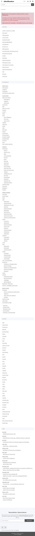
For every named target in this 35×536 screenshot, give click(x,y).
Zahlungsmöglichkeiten (7, 42)
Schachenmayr (5, 400)
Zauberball (6, 179)
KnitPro (3, 219)
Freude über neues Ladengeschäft (10, 474)
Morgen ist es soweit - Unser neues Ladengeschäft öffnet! (15, 475)
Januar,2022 (4, 460)
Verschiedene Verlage (6, 302)
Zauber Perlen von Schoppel (9, 489)
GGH (3, 354)
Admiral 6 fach (7, 152)
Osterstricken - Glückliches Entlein (10, 446)
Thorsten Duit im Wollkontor (9, 458)
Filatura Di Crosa (5, 345)
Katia (3, 361)
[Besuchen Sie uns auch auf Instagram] (5, 527)
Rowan (3, 395)
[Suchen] (16, 4)
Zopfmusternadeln (8, 214)
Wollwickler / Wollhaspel (7, 283)
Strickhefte (4, 290)
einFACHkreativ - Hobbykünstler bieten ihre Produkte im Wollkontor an (17, 468)
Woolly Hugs (5, 423)
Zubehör (5, 240)
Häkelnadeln (6, 201)
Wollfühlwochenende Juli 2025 (9, 433)
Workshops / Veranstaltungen (9, 312)
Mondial (4, 377)
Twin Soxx (6, 175)
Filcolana (4, 110)
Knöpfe (3, 251)
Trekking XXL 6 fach (8, 173)
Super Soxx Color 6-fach (9, 170)
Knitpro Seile (6, 226)
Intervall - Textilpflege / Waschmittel (9, 285)
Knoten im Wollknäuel (7, 499)
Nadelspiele (6, 210)
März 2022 (4, 452)
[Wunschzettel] (30, 1)
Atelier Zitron (5, 324)
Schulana (4, 407)
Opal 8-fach (6, 163)
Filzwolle (4, 189)
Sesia (3, 142)
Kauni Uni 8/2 (7, 120)
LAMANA (4, 122)
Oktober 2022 (5, 448)
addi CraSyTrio (7, 212)
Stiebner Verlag (5, 299)
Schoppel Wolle (5, 138)
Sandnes (4, 397)
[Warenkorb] (32, 1)
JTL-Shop (19, 534)
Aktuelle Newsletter (6, 60)
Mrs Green (4, 379)
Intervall (4, 359)
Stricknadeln (6, 237)
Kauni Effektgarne (7, 117)
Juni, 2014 (4, 496)
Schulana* (4, 140)
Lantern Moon (5, 196)
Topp (3, 418)
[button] (28, 1)
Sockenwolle (5, 91)
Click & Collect (5, 37)
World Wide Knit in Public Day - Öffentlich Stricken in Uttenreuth (16, 438)
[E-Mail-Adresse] (13, 520)
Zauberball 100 (7, 180)
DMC (3, 106)
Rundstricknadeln (7, 203)
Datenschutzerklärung (7, 69)
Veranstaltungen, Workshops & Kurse (10, 51)
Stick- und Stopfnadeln (7, 260)
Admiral (5, 150)
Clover (3, 242)
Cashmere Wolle (5, 184)
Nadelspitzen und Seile (9, 205)
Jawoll (5, 159)
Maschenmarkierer (8, 278)
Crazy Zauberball (7, 155)
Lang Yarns (4, 124)
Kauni (3, 115)
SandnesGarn (5, 133)
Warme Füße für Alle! (7, 464)
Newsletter (4, 58)
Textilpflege (6, 280)
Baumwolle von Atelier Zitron (9, 494)
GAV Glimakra (5, 352)
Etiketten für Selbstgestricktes (10, 267)
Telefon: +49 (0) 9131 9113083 (8, 30)
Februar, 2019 (5, 492)
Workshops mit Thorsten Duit (9, 454)
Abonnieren (29, 520)
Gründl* (4, 112)
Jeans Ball (6, 161)
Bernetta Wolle (5, 331)
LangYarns (6, 293)
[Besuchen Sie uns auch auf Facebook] (2, 527)
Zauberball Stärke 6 (8, 182)
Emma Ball (4, 194)
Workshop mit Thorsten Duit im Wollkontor (12, 450)
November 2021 (5, 472)
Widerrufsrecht (5, 67)
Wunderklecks (7, 177)
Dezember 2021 (5, 466)
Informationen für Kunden (7, 64)
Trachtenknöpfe (7, 256)
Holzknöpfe (6, 253)
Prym (3, 244)
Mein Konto (4, 33)
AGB (3, 71)
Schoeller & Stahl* (6, 137)
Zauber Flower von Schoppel (9, 488)
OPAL (3, 128)
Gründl (3, 356)
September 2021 (5, 482)
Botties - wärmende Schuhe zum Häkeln (11, 470)
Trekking (5, 171)
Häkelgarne (4, 188)
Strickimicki (4, 262)
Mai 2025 (4, 432)
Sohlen (3, 273)
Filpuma (4, 350)
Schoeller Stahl (5, 402)
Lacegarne (4, 89)
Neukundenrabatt (6, 39)
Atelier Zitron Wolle (6, 97)
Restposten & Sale (6, 309)
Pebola (3, 386)
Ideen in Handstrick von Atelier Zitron (12, 291)
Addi (3, 199)
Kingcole (4, 366)
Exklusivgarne (5, 87)
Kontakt (4, 55)
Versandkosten (5, 44)
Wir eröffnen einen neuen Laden (10, 480)
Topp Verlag (4, 300)
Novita (3, 126)
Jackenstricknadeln (8, 208)
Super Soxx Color (7, 168)
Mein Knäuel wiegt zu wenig (9, 498)
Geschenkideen (6, 310)
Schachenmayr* (5, 135)
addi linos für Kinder (8, 215)
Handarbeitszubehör (8, 276)
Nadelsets (6, 206)
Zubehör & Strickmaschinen (10, 217)
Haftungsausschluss (6, 62)
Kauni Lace (6, 119)
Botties (3, 334)
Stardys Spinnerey (6, 411)
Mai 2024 (4, 436)
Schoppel (6, 297)
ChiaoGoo (4, 235)
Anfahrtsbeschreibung (7, 53)
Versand (17, 530)
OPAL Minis (6, 164)
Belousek (4, 329)
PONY (3, 197)
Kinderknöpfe (7, 258)
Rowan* (4, 131)
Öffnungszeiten (5, 35)
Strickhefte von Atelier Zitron (8, 93)
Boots (5, 154)
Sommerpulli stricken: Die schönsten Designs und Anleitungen (16, 442)
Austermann (5, 104)
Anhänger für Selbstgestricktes (10, 264)
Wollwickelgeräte (7, 282)
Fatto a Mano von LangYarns (10, 295)
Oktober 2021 (5, 478)
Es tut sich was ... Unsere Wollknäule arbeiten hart (13, 484)
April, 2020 (4, 486)
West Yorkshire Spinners (7, 144)
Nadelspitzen (6, 231)
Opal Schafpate (7, 166)
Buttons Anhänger (8, 265)
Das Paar (6, 157)
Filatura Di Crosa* (6, 108)
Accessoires (6, 221)
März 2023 (4, 444)
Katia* (3, 113)
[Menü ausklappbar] (1, 1)
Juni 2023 (4, 440)
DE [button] (24, 1)
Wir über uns (5, 46)
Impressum (4, 76)
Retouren (4, 74)
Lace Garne (4, 186)
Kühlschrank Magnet (8, 269)
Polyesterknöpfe (7, 255)
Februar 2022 (5, 456)
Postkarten (6, 271)
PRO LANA (4, 129)
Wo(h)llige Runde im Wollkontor (9, 462)
